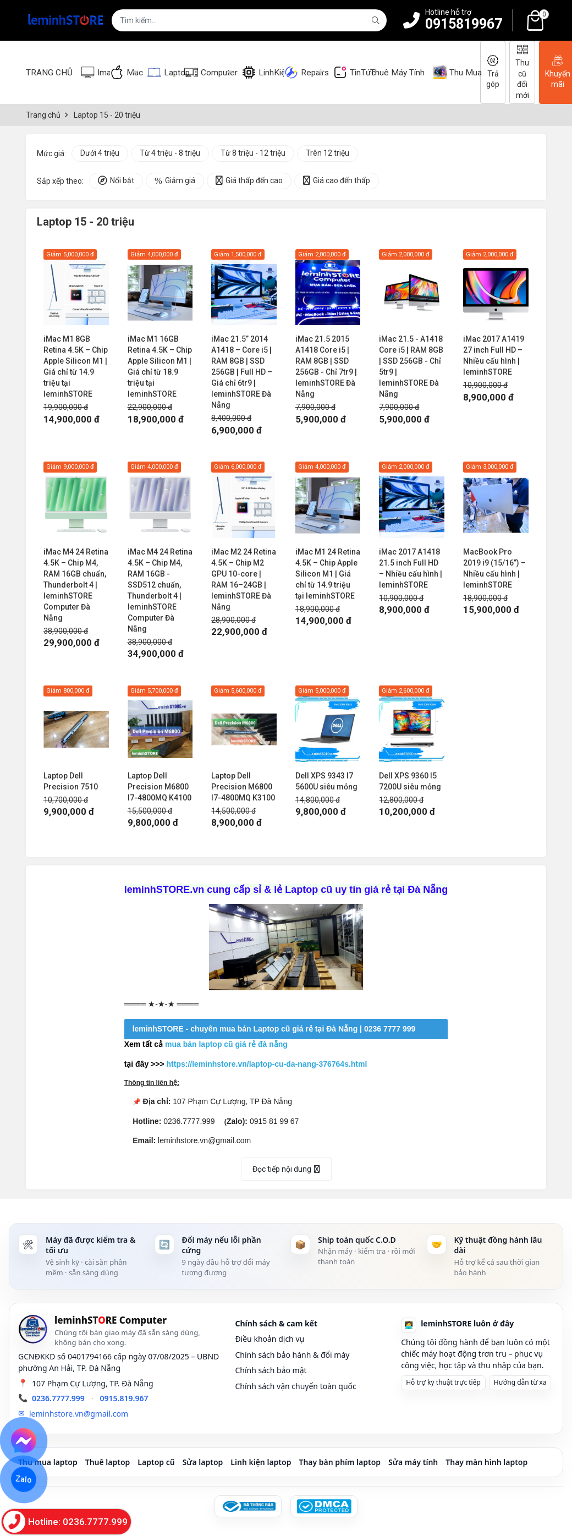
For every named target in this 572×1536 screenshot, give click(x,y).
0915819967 (463, 24)
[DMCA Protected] (324, 1506)
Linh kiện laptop (260, 1462)
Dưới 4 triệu (99, 153)
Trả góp (492, 72)
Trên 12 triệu (327, 153)
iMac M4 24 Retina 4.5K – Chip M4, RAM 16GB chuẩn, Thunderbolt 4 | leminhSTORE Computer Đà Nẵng (75, 584)
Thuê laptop (107, 1462)
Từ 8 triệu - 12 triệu (253, 153)
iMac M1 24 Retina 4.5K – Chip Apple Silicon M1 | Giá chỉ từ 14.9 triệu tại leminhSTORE (327, 573)
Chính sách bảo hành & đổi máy (292, 1355)
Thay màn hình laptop (486, 1462)
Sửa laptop (203, 1462)
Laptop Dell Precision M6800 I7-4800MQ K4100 (159, 786)
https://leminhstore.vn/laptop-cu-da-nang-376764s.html (267, 1064)
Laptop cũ (156, 1462)
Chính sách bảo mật (270, 1370)
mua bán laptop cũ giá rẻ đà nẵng (226, 1044)
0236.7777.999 (58, 1398)
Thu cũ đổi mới (522, 72)
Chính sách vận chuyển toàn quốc (295, 1386)
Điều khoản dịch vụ (269, 1339)
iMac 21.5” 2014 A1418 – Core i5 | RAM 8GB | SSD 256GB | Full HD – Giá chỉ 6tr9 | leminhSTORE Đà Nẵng (241, 371)
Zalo (23, 1479)
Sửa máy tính (413, 1462)
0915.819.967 (124, 1398)
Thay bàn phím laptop (340, 1462)
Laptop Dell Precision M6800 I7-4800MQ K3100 (243, 786)
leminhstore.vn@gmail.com (78, 1413)
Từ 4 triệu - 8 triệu (170, 153)
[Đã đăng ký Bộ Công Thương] (248, 1506)
